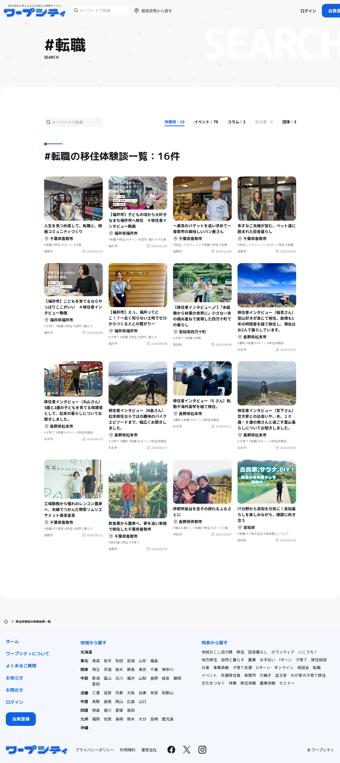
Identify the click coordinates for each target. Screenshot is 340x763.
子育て (301, 660)
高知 (131, 710)
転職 (317, 667)
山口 (142, 701)
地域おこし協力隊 (217, 652)
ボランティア (282, 652)
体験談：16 (174, 122)
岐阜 (166, 678)
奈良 (154, 693)
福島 (154, 660)
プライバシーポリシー (94, 750)
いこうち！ (308, 652)
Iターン (285, 660)
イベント (209, 675)
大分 (142, 719)
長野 (154, 678)
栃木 (119, 669)
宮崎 (154, 719)
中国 (84, 701)
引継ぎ (265, 675)
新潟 (96, 678)
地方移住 (209, 660)
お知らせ (14, 678)
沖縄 (84, 727)
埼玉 (96, 669)
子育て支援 (242, 667)
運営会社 (149, 750)
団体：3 (289, 122)
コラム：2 (236, 122)
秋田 (119, 660)
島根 (107, 701)
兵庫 (142, 693)
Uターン (263, 667)
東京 (142, 669)
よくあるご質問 (21, 666)
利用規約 (127, 750)
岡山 (119, 701)
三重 (96, 693)
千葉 (154, 669)
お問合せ (14, 690)
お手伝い (267, 660)
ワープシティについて (27, 654)
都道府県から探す (153, 11)
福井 (131, 678)
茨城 (107, 669)
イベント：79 (206, 122)
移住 (240, 652)
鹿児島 (168, 719)
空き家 (281, 675)
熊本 (131, 719)
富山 (107, 678)
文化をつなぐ (213, 683)
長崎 (119, 719)
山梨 (142, 678)
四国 (84, 710)
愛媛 (119, 710)
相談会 (303, 667)
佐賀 (107, 719)
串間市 (250, 675)
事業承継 (221, 667)
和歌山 (168, 693)
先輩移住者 (230, 675)
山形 (142, 660)
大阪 (131, 693)
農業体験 (267, 683)
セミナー (287, 683)
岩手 (107, 660)
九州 (84, 719)
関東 (84, 669)
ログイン (308, 11)
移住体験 (248, 683)
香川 (107, 710)
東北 (84, 660)
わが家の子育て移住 (308, 675)
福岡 (96, 719)
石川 (119, 678)
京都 (119, 693)
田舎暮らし (258, 652)
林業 (233, 683)
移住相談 (319, 660)
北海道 (86, 652)
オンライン (283, 667)
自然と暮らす (232, 660)
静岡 (177, 678)
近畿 (84, 693)
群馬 (131, 669)
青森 (96, 660)
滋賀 (107, 693)
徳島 (96, 710)
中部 (84, 678)
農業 (252, 660)
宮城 (131, 660)
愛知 (96, 684)
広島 (131, 701)
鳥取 (96, 701)
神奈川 (168, 669)
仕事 (205, 667)
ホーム (12, 641)
